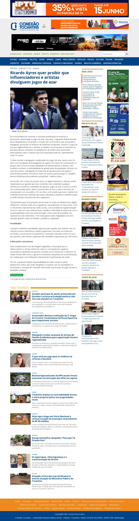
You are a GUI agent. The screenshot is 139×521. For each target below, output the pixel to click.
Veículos (81, 59)
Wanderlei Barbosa (41, 501)
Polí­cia (90, 59)
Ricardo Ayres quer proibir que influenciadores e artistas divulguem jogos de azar (39, 77)
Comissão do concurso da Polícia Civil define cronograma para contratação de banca (92, 78)
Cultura (100, 59)
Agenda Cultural (58, 508)
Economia (23, 59)
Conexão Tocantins (23, 518)
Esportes (14, 63)
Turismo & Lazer (37, 313)
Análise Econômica (92, 63)
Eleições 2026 (57, 501)
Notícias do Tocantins (28, 505)
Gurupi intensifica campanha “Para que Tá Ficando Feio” (53, 439)
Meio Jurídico (69, 59)
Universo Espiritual (112, 63)
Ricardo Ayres (41, 279)
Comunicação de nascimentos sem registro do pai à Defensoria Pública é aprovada (92, 141)
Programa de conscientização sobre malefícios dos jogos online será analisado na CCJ (92, 339)
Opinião (50, 59)
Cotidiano (25, 63)
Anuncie (37, 54)
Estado (13, 59)
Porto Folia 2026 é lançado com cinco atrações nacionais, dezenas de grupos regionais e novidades (91, 265)
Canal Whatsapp (67, 54)
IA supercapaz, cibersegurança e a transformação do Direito (49, 458)
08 (21, 68)
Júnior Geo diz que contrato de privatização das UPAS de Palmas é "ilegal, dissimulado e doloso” (93, 106)
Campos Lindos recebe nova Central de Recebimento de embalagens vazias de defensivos (91, 96)
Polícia (47, 508)
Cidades (78, 63)
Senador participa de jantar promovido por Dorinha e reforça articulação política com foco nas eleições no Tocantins (54, 296)
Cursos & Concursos (63, 63)
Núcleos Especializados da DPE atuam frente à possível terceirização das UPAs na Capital (54, 376)
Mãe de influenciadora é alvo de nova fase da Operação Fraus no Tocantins (91, 295)
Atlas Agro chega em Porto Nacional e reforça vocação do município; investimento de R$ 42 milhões (54, 419)
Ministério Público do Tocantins (30, 508)
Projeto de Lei (30, 279)
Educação (118, 59)
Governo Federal (73, 508)
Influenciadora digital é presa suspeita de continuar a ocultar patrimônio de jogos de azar (92, 317)
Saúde (42, 59)
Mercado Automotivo (67, 505)
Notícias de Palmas (116, 501)
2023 (24, 68)
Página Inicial (16, 54)
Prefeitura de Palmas (113, 508)
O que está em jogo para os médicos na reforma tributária (52, 357)
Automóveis (82, 505)
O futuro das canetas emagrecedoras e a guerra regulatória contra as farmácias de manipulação (92, 115)
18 (19, 68)
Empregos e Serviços (41, 63)
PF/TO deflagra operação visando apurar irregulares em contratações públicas (92, 87)
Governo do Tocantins (47, 505)
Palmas (109, 59)
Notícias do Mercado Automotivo (94, 501)
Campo (58, 59)
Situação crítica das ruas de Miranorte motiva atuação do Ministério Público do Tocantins (52, 478)
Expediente (27, 54)
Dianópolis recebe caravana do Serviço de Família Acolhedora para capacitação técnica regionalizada (55, 337)
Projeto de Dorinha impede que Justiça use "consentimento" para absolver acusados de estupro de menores (92, 187)
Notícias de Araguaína (98, 505)
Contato (45, 54)
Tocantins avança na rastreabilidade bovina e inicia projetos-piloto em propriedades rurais (54, 397)
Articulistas (27, 501)
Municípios (54, 54)
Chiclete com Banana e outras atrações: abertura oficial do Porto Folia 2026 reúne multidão (91, 242)
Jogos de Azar (19, 279)
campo (67, 501)
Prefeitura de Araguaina (92, 508)
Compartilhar (16, 275)
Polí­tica (33, 59)
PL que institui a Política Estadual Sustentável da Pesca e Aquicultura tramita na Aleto (92, 163)
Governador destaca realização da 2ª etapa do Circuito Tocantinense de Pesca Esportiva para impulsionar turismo (54, 318)
